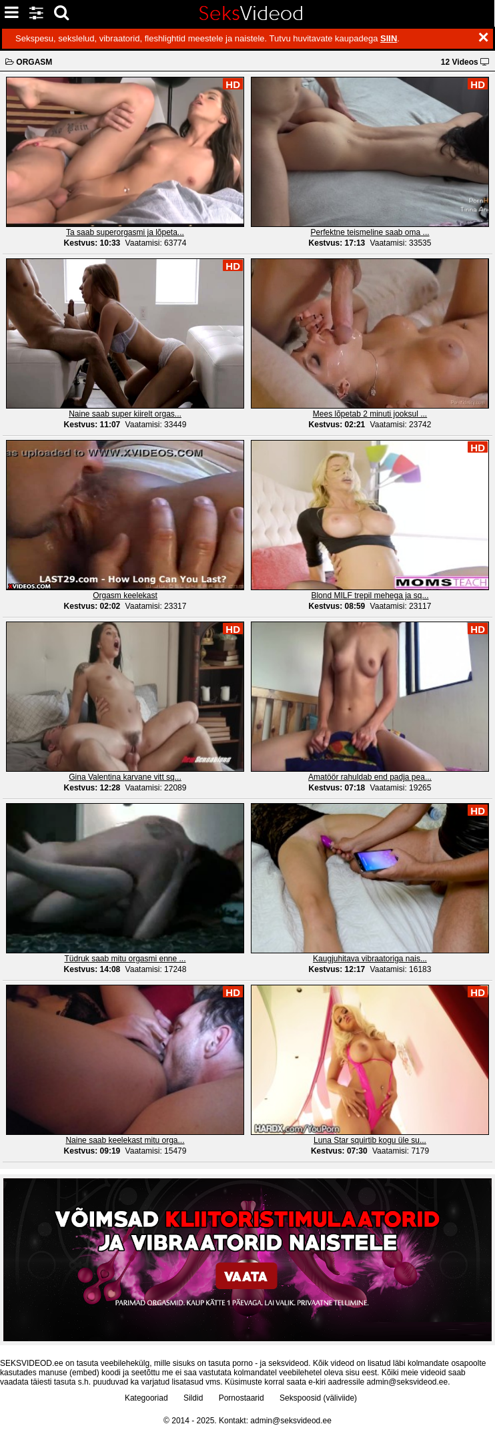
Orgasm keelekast (125, 595)
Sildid (193, 1398)
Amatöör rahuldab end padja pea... (370, 777)
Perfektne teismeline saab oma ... (369, 232)
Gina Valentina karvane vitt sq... (125, 777)
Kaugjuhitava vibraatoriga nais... (370, 958)
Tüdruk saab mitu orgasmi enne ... (124, 958)
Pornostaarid (241, 1398)
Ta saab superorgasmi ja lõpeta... (125, 232)
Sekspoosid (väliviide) (318, 1398)
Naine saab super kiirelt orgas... (125, 414)
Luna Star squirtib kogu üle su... (370, 1140)
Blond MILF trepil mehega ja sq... (369, 595)
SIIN (388, 38)
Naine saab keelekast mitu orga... (124, 1140)
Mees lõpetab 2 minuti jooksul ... (370, 414)
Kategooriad (146, 1398)
